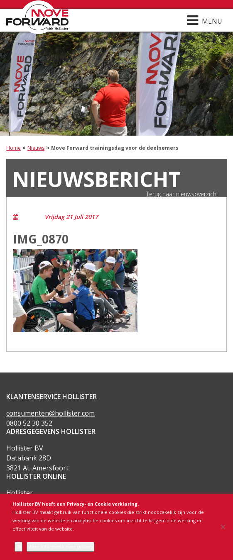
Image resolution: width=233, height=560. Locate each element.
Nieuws (35, 147)
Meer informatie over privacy (60, 546)
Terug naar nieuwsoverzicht (182, 194)
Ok (18, 546)
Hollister (19, 492)
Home (13, 147)
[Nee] (222, 527)
